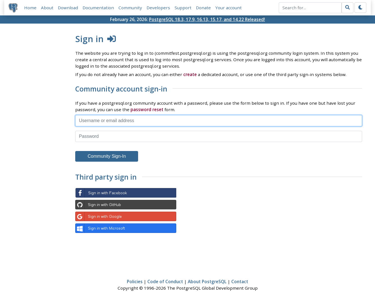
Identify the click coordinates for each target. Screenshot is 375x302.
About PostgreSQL (207, 281)
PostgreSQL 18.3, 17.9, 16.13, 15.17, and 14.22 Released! (207, 19)
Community (130, 7)
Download (68, 7)
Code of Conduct (165, 281)
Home (30, 7)
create (190, 74)
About (47, 7)
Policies (135, 281)
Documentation (98, 7)
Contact (239, 281)
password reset (147, 109)
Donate (203, 7)
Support (183, 7)
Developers (158, 7)
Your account (228, 7)
